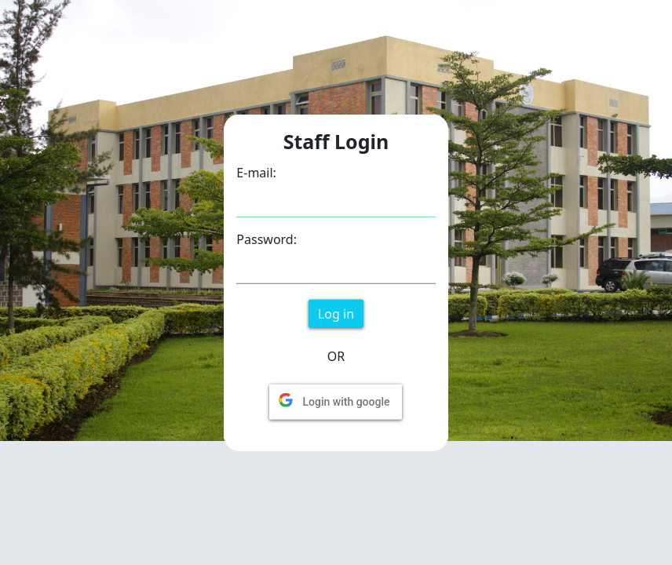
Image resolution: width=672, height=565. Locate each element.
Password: (266, 238)
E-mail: (256, 171)
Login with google (345, 401)
